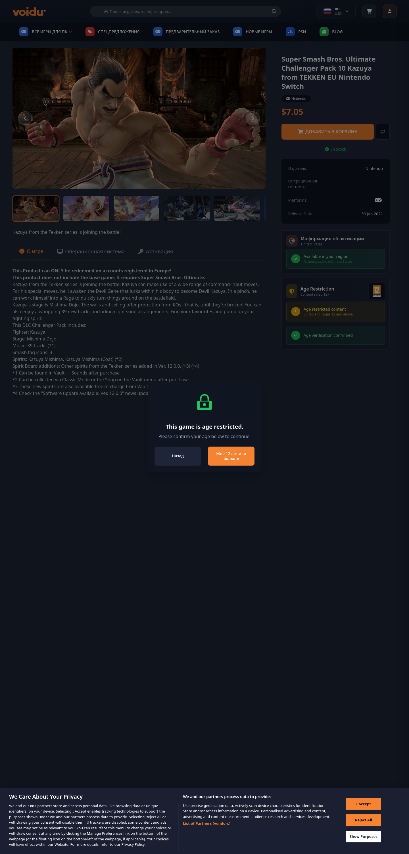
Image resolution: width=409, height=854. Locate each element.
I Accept (363, 812)
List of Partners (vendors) (206, 832)
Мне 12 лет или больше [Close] (231, 456)
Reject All (363, 829)
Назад (178, 455)
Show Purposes (363, 845)
